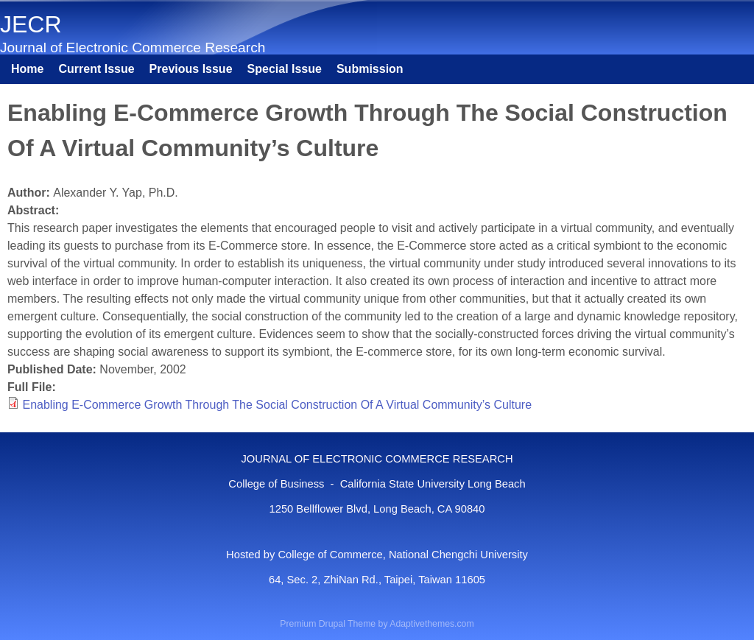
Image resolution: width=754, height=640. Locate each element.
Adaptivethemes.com (431, 624)
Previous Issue (191, 69)
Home (27, 69)
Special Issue (284, 69)
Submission (370, 69)
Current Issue (96, 69)
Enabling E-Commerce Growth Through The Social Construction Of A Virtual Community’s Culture (277, 404)
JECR (31, 24)
